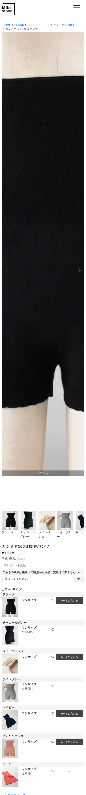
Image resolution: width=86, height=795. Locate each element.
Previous (7, 270)
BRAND (19, 24)
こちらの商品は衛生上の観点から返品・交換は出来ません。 (42, 572)
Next (79, 270)
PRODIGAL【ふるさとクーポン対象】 (52, 24)
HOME (7, 24)
